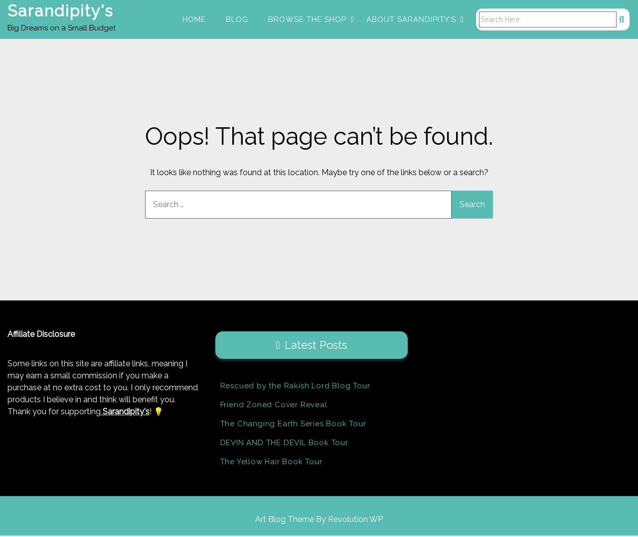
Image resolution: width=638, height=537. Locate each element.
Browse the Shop (307, 19)
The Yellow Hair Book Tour (271, 463)
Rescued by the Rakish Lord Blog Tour (295, 387)
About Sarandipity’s (411, 19)
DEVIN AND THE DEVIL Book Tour (284, 444)
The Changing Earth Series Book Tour (293, 425)
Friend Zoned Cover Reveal (273, 406)
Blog (237, 19)
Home (194, 19)
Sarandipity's (60, 11)
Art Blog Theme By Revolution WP (319, 521)
